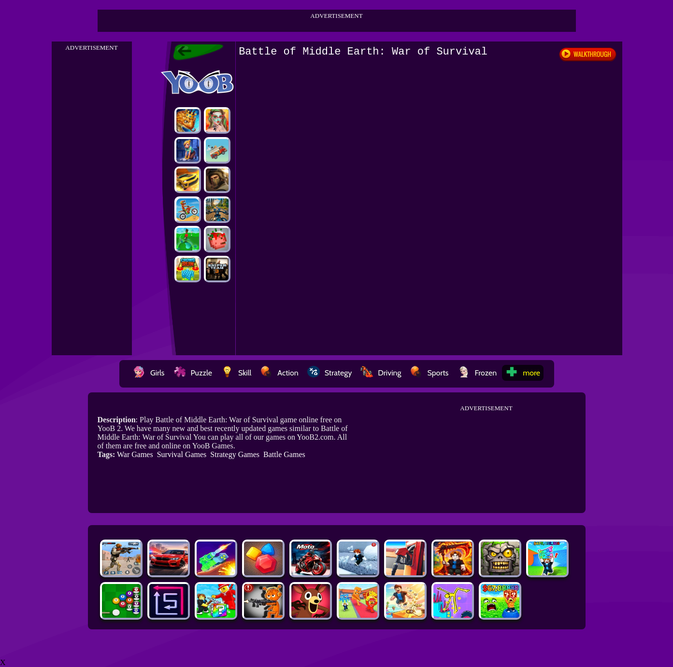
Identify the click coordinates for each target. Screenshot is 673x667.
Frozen (477, 372)
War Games (135, 454)
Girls (149, 372)
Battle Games (284, 454)
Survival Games (182, 454)
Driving (380, 372)
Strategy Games (234, 454)
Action (279, 372)
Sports (429, 372)
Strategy (329, 372)
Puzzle (192, 372)
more (522, 372)
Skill (236, 372)
